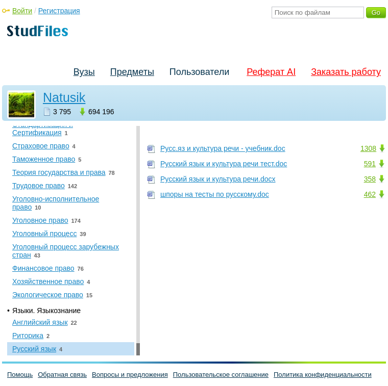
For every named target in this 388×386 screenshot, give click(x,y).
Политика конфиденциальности (323, 374)
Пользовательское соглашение (221, 374)
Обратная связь (62, 374)
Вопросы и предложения (130, 374)
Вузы (84, 72)
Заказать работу (346, 72)
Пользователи (199, 72)
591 (370, 164)
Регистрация (59, 11)
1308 (368, 148)
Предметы (132, 72)
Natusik (64, 97)
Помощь (20, 374)
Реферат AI (271, 72)
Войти (22, 11)
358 (370, 179)
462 (370, 194)
